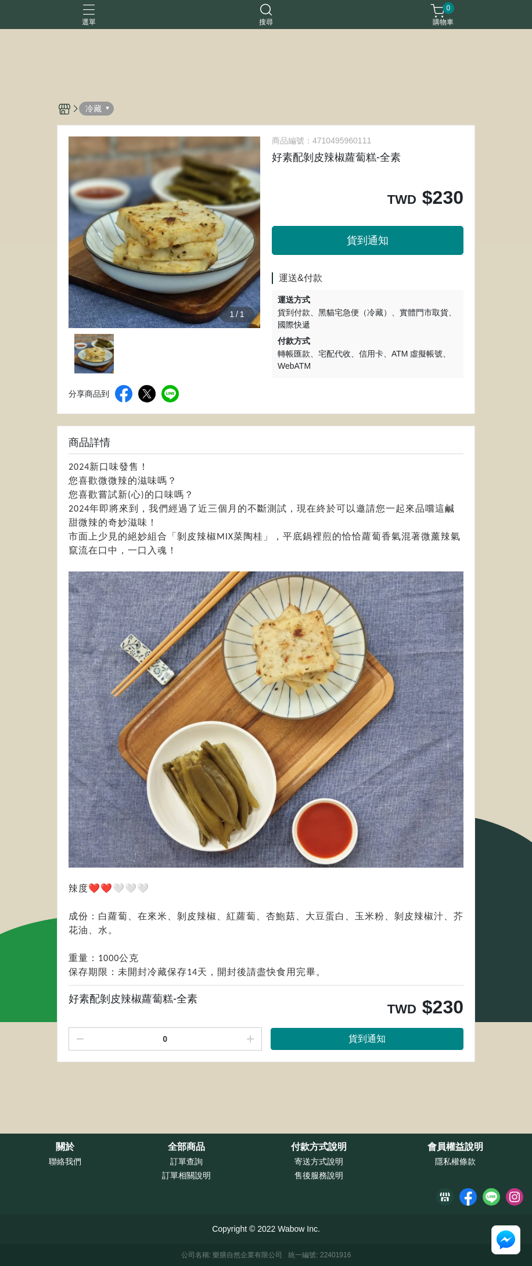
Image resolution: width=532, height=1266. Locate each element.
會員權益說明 (455, 1147)
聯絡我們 (65, 1161)
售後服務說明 (318, 1175)
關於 (65, 1147)
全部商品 (186, 1147)
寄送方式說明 (318, 1161)
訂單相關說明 (186, 1175)
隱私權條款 (455, 1161)
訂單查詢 (186, 1161)
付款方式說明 (319, 1147)
